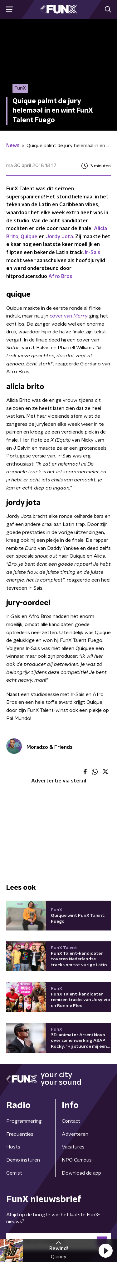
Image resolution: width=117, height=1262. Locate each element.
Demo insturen (23, 1160)
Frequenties (19, 1134)
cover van (69, 315)
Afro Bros (60, 276)
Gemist (14, 1173)
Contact (71, 1121)
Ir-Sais (92, 252)
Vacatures (73, 1146)
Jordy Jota (59, 236)
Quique (29, 236)
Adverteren (75, 1134)
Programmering (24, 1121)
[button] (105, 1250)
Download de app (81, 1173)
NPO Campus (77, 1160)
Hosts (13, 1146)
